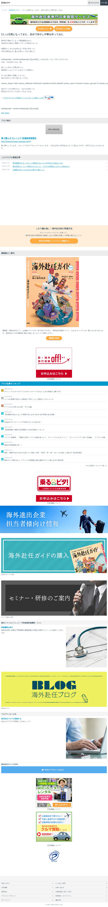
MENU (103, 2)
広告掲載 (4, 887)
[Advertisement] (54, 198)
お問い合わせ (59, 887)
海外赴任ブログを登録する (11, 719)
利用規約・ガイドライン (63, 896)
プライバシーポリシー (8, 896)
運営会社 (4, 892)
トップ (4, 10)
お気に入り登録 (64, 29)
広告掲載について (54, 379)
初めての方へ (5, 883)
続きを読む (5, 113)
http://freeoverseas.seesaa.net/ (15, 141)
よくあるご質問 (60, 883)
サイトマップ (5, 900)
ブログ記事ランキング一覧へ (95, 466)
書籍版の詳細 (54, 338)
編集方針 (58, 900)
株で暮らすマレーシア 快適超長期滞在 (18, 138)
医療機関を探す (7, 627)
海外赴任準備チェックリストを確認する (54, 241)
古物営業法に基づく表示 (63, 892)
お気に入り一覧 (46, 29)
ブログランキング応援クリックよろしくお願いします (23, 98)
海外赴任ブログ (14, 10)
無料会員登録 (94, 3)
